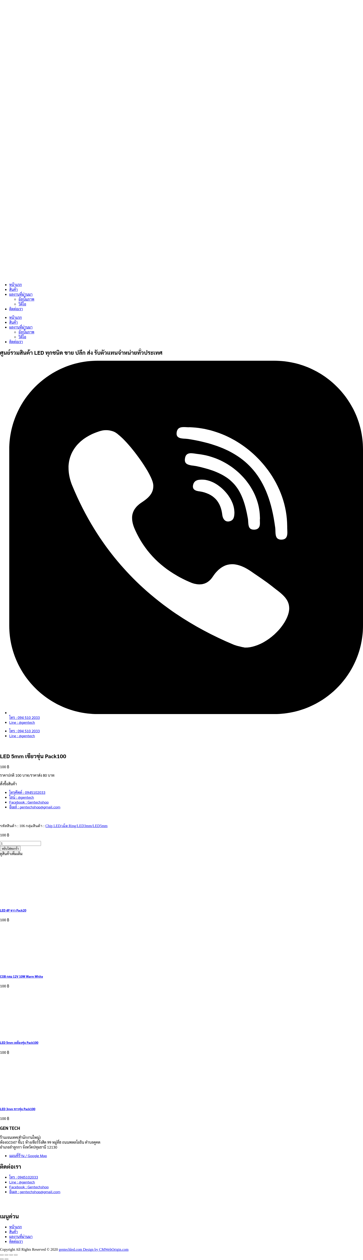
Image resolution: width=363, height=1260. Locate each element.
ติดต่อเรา (16, 308)
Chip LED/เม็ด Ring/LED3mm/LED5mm (76, 826)
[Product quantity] (20, 843)
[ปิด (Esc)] (16, 1255)
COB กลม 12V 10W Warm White (21, 976)
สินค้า (13, 289)
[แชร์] (11, 1255)
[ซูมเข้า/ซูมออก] (2, 1255)
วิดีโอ (22, 304)
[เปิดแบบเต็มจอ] (6, 1255)
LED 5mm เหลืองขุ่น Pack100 (19, 1042)
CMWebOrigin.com (113, 1249)
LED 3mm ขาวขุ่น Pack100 (17, 1109)
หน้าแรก (15, 284)
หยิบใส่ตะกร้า (10, 848)
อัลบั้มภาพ (26, 299)
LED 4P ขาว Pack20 (13, 910)
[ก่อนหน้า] (2, 1259)
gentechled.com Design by (79, 1249)
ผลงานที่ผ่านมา (20, 294)
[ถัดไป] (6, 1259)
